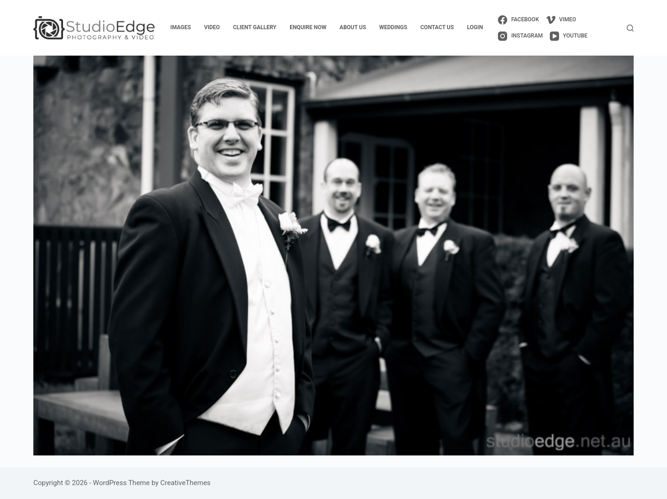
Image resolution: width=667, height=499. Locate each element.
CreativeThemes (185, 483)
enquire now (308, 27)
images (180, 27)
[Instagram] (520, 36)
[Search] (630, 28)
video (212, 27)
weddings (393, 27)
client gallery (255, 27)
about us (353, 27)
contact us (437, 27)
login (475, 27)
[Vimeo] (561, 20)
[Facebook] (518, 20)
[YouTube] (568, 36)
